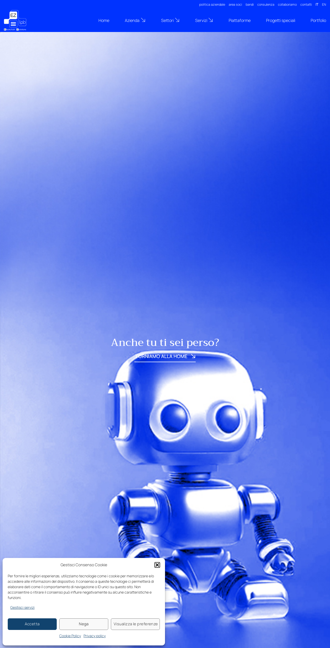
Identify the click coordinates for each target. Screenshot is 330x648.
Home (103, 20)
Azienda (135, 20)
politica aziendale (212, 4)
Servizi (204, 20)
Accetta (32, 624)
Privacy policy (95, 635)
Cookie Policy (70, 635)
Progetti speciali (280, 20)
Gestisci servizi (22, 607)
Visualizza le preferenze (136, 624)
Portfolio (318, 20)
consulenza (265, 4)
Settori (170, 20)
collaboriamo (287, 4)
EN (324, 4)
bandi (250, 4)
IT (317, 4)
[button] (157, 565)
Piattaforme (240, 20)
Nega (84, 624)
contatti (306, 4)
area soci (235, 4)
